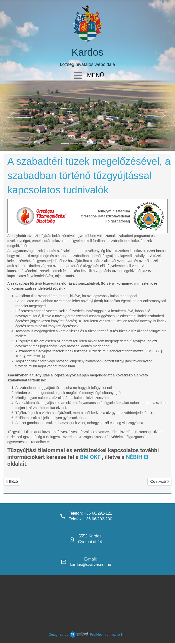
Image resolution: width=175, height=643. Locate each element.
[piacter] (101, 144)
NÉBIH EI (137, 457)
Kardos (88, 52)
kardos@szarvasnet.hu (90, 564)
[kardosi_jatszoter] (83, 144)
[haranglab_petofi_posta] (74, 144)
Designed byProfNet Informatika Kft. (87, 634)
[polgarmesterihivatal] (92, 144)
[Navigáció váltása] (78, 76)
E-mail (90, 559)
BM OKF (90, 457)
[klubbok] (110, 144)
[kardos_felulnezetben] (65, 144)
